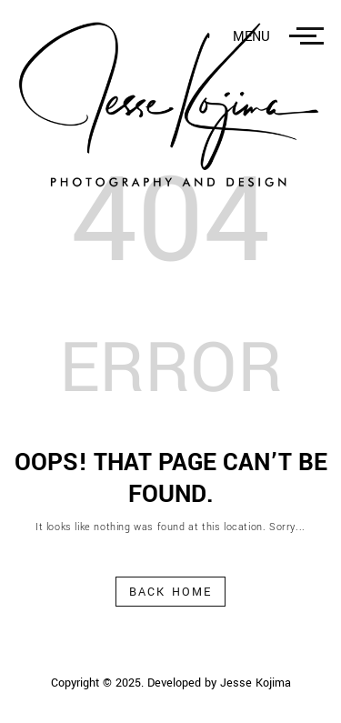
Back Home (170, 592)
